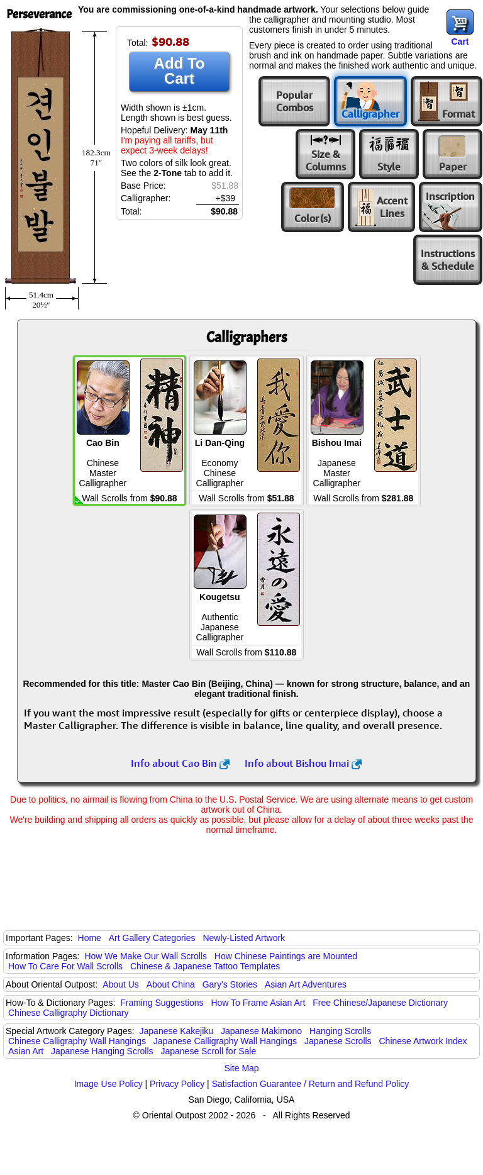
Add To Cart (179, 71)
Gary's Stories (230, 984)
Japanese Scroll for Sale (208, 1051)
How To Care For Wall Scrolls (65, 966)
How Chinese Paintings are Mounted (285, 956)
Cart (460, 41)
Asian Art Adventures (306, 984)
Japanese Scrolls (338, 1041)
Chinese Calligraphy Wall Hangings (77, 1041)
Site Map (241, 1068)
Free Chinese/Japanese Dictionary (380, 1003)
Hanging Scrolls (340, 1031)
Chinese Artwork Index (423, 1041)
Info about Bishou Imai (303, 763)
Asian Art (25, 1051)
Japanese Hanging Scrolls (102, 1051)
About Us (121, 984)
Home (89, 938)
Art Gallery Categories (152, 938)
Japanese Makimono (261, 1031)
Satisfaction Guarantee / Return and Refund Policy (310, 1084)
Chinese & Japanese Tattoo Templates (205, 966)
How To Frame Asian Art (258, 1003)
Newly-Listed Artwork (244, 938)
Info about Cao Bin (180, 763)
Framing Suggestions (161, 1003)
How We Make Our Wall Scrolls (145, 956)
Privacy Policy (177, 1084)
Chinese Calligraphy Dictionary (68, 1013)
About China (171, 984)
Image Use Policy (108, 1084)
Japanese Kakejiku (177, 1031)
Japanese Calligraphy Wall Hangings (225, 1041)
